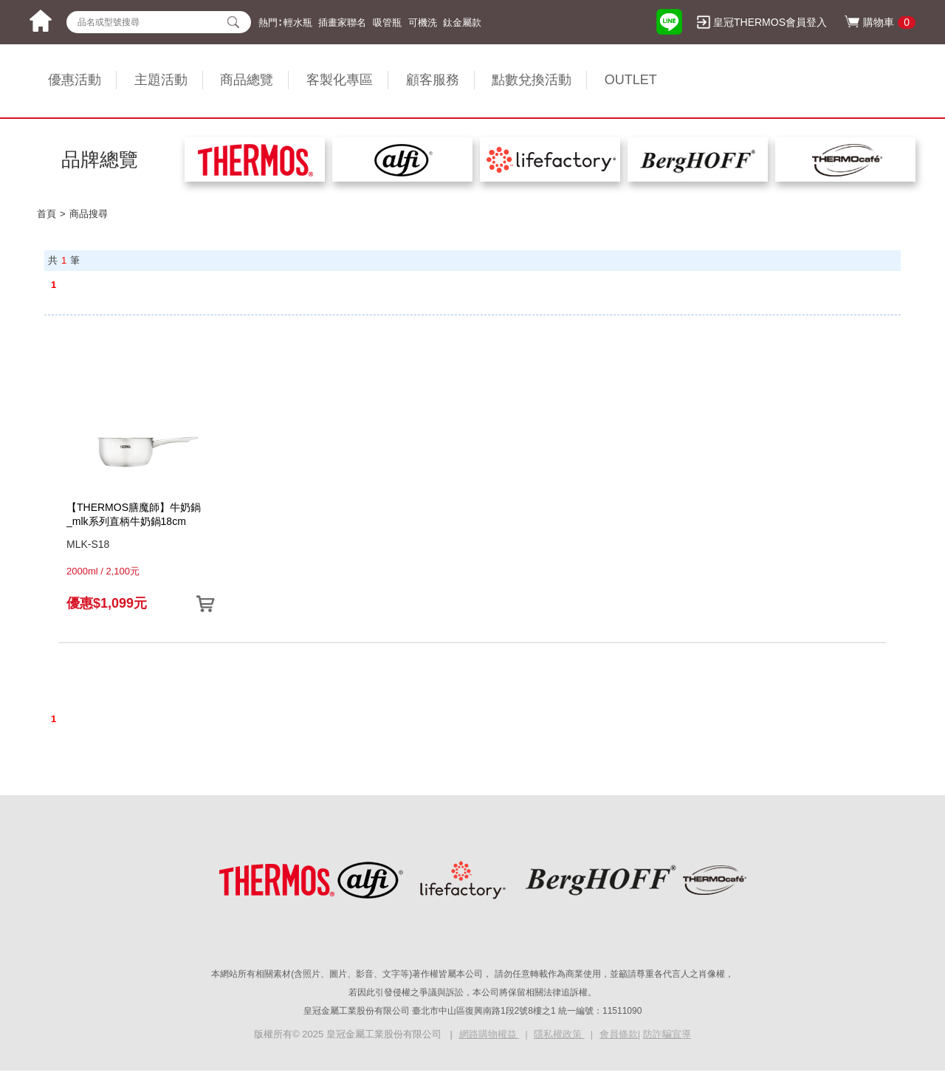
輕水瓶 (298, 22)
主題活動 (161, 79)
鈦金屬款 (462, 22)
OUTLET (631, 79)
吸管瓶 (387, 22)
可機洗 (422, 22)
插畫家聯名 (342, 22)
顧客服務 (432, 79)
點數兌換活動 (531, 79)
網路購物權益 (489, 1034)
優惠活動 (74, 79)
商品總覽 (246, 79)
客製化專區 (339, 79)
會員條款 (618, 1034)
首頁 (46, 213)
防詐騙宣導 (667, 1034)
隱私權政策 (559, 1034)
